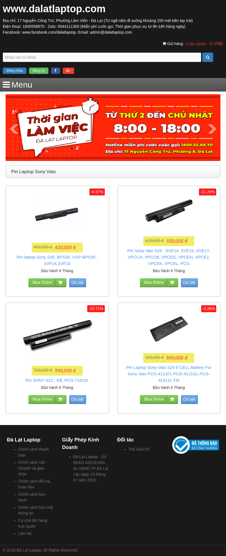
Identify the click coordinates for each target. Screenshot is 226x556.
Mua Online (42, 282)
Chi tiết (77, 283)
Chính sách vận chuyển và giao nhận (31, 468)
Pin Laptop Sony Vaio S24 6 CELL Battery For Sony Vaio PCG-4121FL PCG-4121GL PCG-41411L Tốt (169, 374)
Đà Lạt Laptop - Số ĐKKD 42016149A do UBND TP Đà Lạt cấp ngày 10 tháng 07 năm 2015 (90, 468)
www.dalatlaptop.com (54, 8)
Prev (14, 129)
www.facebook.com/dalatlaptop (49, 32)
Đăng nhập (14, 71)
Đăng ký (39, 71)
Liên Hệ (24, 533)
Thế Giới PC (139, 449)
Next (212, 129)
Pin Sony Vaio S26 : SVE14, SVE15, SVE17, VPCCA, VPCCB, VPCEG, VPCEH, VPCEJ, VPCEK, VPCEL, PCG (168, 257)
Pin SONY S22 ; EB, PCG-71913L (57, 380)
